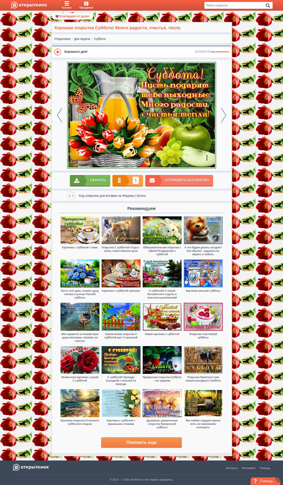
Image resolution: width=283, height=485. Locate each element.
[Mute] (213, 52)
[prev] (59, 115)
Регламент (249, 468)
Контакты (232, 468)
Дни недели (82, 39)
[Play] (57, 52)
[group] (141, 52)
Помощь (265, 468)
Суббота (100, 39)
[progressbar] (222, 52)
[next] (223, 115)
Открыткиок (62, 39)
